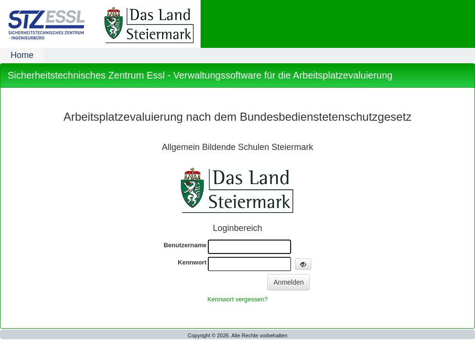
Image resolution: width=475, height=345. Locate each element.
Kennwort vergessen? (237, 299)
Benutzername (185, 245)
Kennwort (192, 262)
